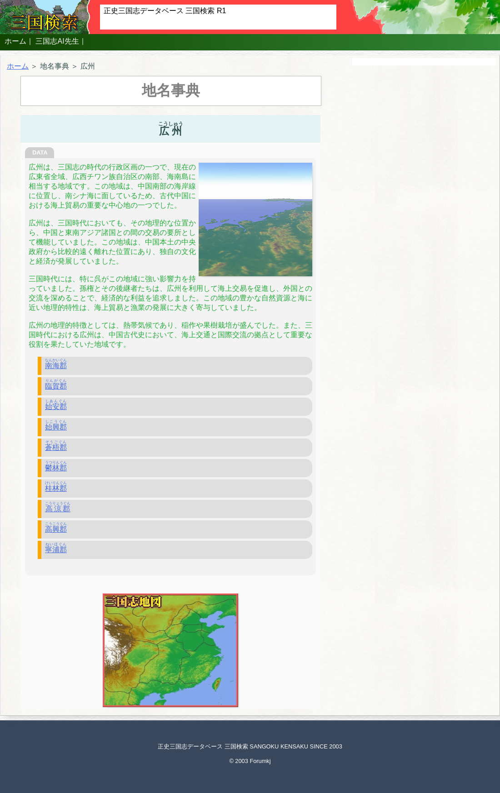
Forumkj (260, 761)
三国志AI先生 (57, 41)
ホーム (15, 41)
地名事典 (54, 66)
